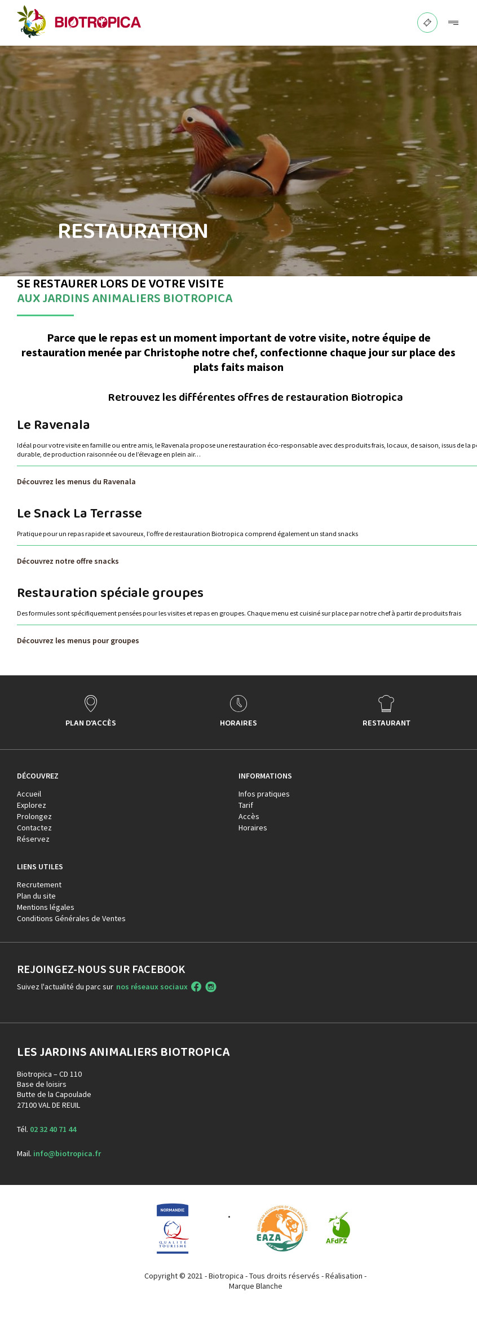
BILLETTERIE (428, 19)
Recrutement (39, 884)
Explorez (31, 805)
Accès (248, 816)
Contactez (34, 827)
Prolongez (34, 816)
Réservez (33, 839)
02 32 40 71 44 (53, 1129)
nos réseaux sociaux (152, 986)
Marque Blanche (255, 1286)
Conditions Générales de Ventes (71, 918)
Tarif (245, 805)
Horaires (252, 827)
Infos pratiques (264, 794)
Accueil (29, 794)
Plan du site (36, 896)
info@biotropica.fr (67, 1153)
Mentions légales (45, 907)
